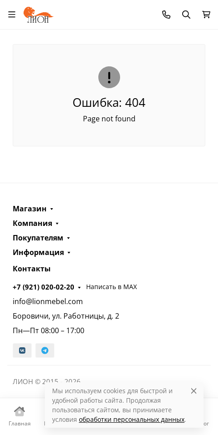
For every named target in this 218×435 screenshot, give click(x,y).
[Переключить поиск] (186, 14)
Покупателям (38, 237)
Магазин (30, 208)
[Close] (193, 390)
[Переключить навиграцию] (12, 14)
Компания (32, 223)
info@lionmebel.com (48, 301)
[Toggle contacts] (166, 14)
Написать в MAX (111, 286)
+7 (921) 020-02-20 (43, 286)
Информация (38, 252)
